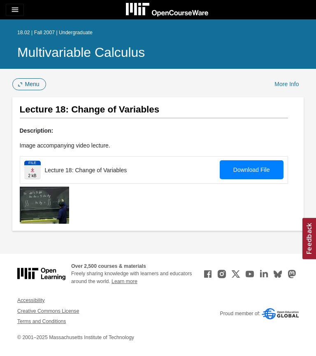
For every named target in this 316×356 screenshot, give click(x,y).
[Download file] (32, 170)
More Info (286, 84)
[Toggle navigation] (15, 10)
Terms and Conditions (41, 321)
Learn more (124, 281)
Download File (251, 169)
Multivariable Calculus (81, 52)
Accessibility (31, 300)
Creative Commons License (48, 311)
